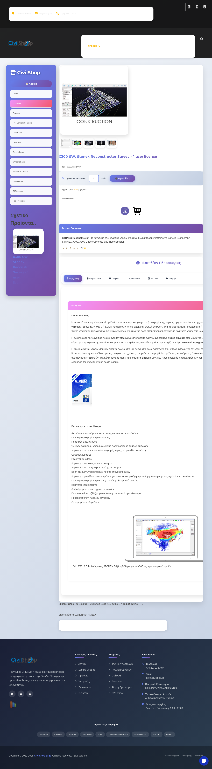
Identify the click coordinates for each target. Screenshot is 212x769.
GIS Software (18, 191)
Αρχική (80, 664)
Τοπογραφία (43, 735)
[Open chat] (204, 761)
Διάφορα (187, 278)
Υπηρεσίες (82, 681)
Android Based (18, 152)
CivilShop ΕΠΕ (42, 756)
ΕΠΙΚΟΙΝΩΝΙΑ (181, 46)
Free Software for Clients (22, 123)
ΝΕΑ (164, 46)
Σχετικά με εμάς (85, 670)
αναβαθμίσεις (18, 181)
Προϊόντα (81, 676)
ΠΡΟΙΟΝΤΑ (129, 46)
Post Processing (19, 201)
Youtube (167, 278)
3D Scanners (87, 735)
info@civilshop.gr (155, 678)
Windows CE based (20, 172)
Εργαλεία (16, 113)
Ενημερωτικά (98, 278)
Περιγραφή (74, 278)
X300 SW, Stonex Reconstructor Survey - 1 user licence (26, 272)
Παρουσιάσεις (145, 278)
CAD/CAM (17, 142)
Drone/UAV (72, 735)
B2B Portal (116, 693)
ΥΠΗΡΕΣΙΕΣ (148, 46)
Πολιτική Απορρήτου (172, 756)
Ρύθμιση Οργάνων (120, 670)
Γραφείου (17, 103)
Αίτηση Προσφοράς (120, 687)
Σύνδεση (81, 693)
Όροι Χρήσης (187, 756)
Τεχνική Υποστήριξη (121, 664)
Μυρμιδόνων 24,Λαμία (21, 13)
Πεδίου (15, 94)
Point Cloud (17, 133)
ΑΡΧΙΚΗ (92, 46)
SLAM (100, 735)
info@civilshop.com (43, 13)
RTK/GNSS (58, 735)
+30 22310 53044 (155, 668)
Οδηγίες (122, 278)
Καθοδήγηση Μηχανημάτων (118, 735)
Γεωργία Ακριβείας (140, 735)
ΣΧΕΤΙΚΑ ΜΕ (110, 46)
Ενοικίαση (115, 681)
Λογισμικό (156, 735)
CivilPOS (115, 676)
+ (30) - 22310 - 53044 (66, 13)
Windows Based (19, 162)
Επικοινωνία (83, 687)
